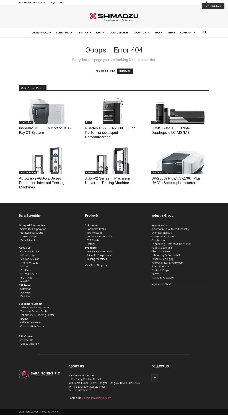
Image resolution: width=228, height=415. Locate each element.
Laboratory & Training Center (37, 315)
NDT (100, 32)
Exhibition (25, 296)
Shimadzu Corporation (33, 229)
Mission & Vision (29, 259)
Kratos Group (28, 236)
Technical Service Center (34, 311)
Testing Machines (97, 259)
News (171, 32)
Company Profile (30, 251)
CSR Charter (93, 240)
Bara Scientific (28, 240)
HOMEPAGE (124, 71)
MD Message (28, 255)
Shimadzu (91, 225)
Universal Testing (28, 172)
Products (25, 270)
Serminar (25, 288)
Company (188, 32)
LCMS (154, 122)
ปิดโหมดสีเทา (213, 6)
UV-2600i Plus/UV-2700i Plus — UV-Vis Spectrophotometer (177, 180)
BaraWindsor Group (31, 232)
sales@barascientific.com (96, 398)
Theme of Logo (29, 262)
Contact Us (26, 340)
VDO (158, 32)
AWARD (24, 281)
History (24, 266)
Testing (84, 32)
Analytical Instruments (99, 251)
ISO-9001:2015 (28, 273)
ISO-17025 (26, 277)
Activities (25, 292)
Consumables (119, 32)
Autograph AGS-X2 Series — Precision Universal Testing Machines (42, 182)
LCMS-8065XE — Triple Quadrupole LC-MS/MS (170, 130)
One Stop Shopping (96, 265)
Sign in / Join (57, 2)
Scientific (64, 32)
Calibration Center (30, 322)
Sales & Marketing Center (35, 307)
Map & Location (29, 343)
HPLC (88, 122)
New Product (26, 122)
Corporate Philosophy (99, 236)
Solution (141, 32)
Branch (24, 318)
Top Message (94, 232)
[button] (205, 33)
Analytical (41, 32)
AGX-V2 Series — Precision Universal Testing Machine (107, 180)
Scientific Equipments (99, 255)
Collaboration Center (32, 326)
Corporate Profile (97, 229)
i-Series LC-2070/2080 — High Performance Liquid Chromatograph (110, 132)
